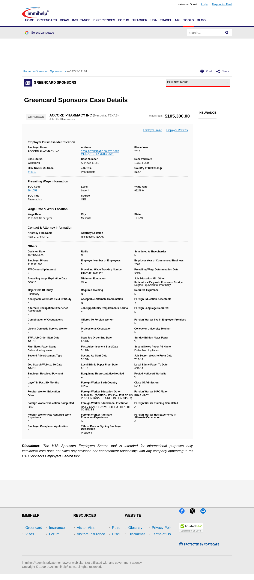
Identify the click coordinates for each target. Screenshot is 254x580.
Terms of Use (138, 547)
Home (29, 20)
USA (153, 20)
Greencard (47, 20)
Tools (188, 20)
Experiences (104, 20)
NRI (177, 20)
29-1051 (32, 190)
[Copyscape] (199, 548)
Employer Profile (152, 130)
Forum (123, 20)
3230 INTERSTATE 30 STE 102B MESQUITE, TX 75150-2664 (100, 152)
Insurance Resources (94, 553)
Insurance (81, 20)
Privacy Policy (139, 540)
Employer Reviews (177, 130)
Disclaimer (136, 534)
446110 (32, 171)
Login (204, 4)
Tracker (139, 20)
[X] (195, 515)
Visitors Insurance (91, 534)
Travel (166, 20)
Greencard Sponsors (48, 71)
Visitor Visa (86, 528)
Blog (201, 20)
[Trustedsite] (191, 534)
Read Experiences (91, 540)
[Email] (205, 515)
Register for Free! (222, 4)
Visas (64, 20)
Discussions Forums (93, 547)
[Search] (227, 32)
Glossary (135, 528)
